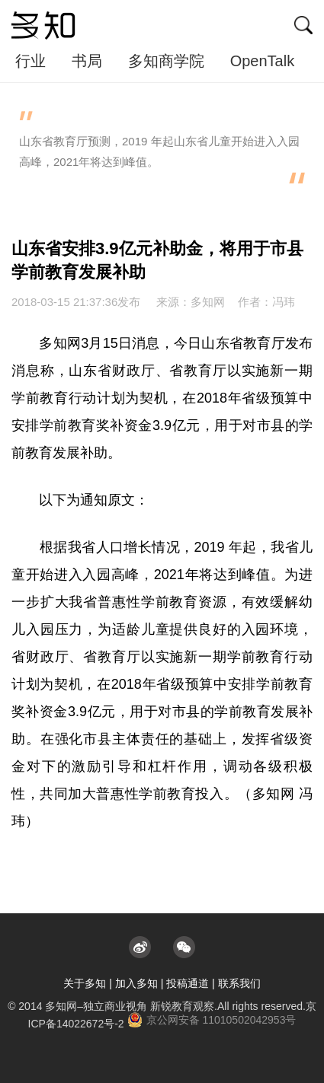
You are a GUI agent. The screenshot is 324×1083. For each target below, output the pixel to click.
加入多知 (136, 983)
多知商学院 (166, 61)
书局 (87, 61)
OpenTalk (262, 61)
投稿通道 (187, 983)
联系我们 (239, 983)
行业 (30, 61)
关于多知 (84, 983)
